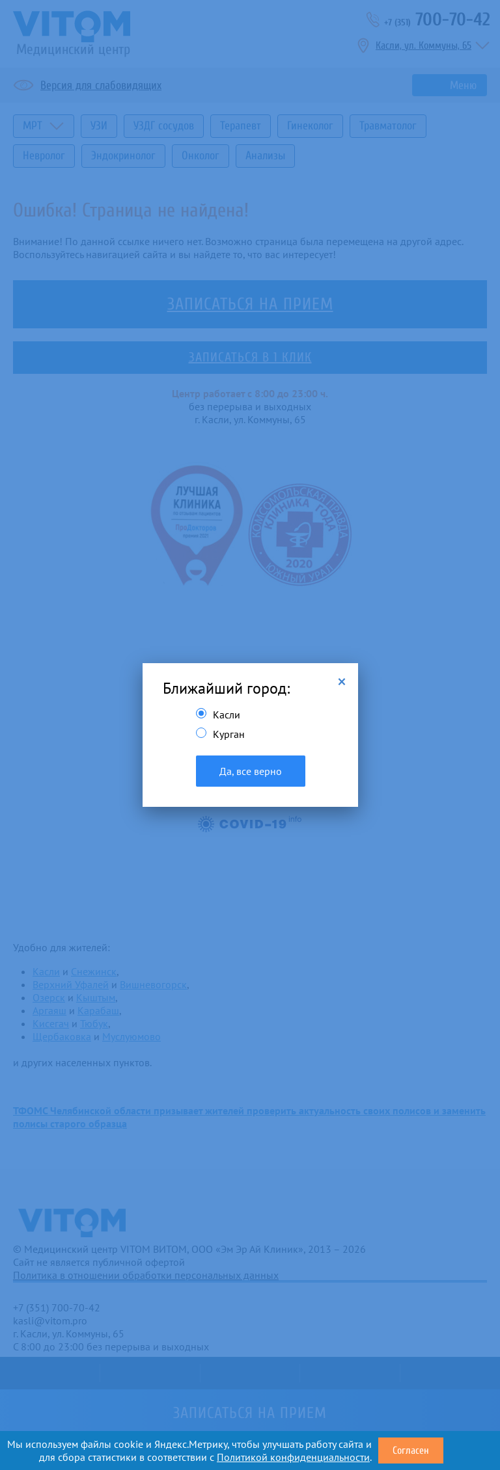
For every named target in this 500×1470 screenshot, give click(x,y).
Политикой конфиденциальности (293, 1456)
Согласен (411, 1450)
